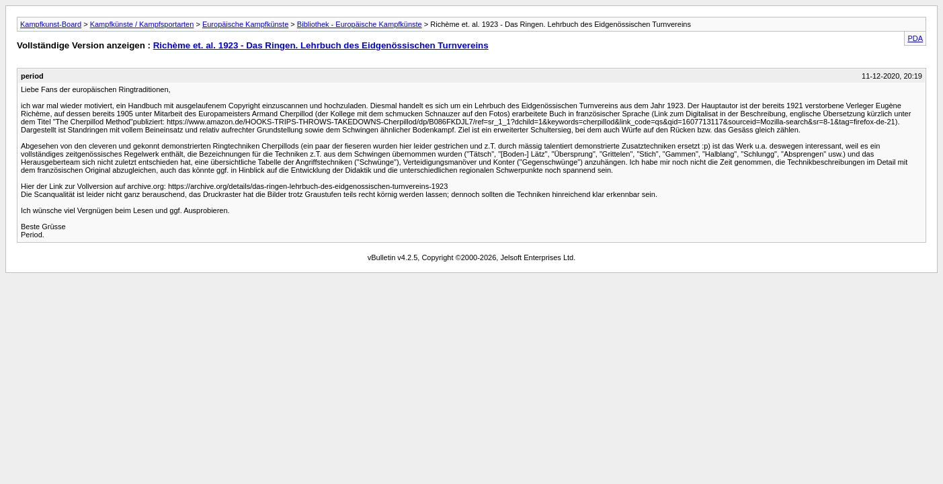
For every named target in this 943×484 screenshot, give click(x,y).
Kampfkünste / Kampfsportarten (142, 24)
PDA (915, 38)
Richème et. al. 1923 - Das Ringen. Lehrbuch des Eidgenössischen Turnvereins (321, 45)
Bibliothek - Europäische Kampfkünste (359, 24)
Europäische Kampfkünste (245, 24)
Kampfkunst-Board (50, 24)
